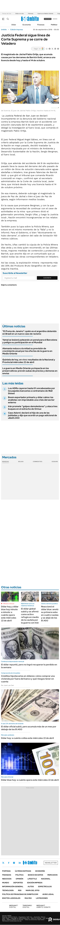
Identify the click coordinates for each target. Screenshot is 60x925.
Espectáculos (45, 886)
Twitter (3, 863)
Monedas (5, 461)
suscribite (48, 18)
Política (54, 25)
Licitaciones (42, 898)
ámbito (4, 29)
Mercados (52, 875)
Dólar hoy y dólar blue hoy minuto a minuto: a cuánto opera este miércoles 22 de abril (9, 613)
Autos (31, 886)
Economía (27, 25)
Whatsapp (32, 863)
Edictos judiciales (11, 898)
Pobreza (30, 13)
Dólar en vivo (19, 13)
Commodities (37, 461)
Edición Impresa (34, 883)
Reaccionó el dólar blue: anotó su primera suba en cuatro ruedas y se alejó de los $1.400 (49, 613)
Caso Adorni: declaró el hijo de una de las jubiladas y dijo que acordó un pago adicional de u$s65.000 (32, 415)
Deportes (18, 883)
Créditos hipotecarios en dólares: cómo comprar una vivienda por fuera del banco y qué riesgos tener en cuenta (28, 679)
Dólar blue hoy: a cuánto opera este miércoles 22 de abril (30, 780)
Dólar (14, 25)
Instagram (14, 863)
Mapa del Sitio (32, 890)
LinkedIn (20, 863)
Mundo (5, 883)
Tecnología (8, 890)
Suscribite (47, 278)
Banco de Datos (35, 875)
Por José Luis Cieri (7, 685)
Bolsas (20, 461)
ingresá (55, 18)
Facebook (8, 863)
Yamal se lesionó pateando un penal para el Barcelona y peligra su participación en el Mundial (29, 341)
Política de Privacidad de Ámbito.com (20, 894)
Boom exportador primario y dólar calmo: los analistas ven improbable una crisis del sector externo (31, 400)
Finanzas (40, 25)
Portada (6, 871)
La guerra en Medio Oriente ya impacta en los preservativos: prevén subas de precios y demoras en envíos (29, 371)
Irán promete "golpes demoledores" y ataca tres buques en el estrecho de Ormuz (32, 407)
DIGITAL (14, 906)
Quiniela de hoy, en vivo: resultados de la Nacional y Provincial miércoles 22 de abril (28, 361)
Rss (19, 890)
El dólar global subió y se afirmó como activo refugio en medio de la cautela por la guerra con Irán (30, 615)
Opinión (19, 879)
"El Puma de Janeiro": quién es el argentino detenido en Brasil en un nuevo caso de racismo (29, 332)
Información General (12, 886)
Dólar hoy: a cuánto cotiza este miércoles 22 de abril (27, 738)
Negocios (6, 879)
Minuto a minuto (8, 604)
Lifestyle (32, 879)
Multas (28, 898)
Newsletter (51, 863)
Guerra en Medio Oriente (45, 13)
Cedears (55, 461)
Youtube (26, 863)
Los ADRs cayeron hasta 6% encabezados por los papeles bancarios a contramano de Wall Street (31, 391)
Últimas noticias (23, 871)
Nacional (45, 879)
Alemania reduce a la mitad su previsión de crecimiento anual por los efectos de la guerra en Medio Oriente (27, 351)
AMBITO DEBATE (43, 906)
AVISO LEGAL (48, 894)
